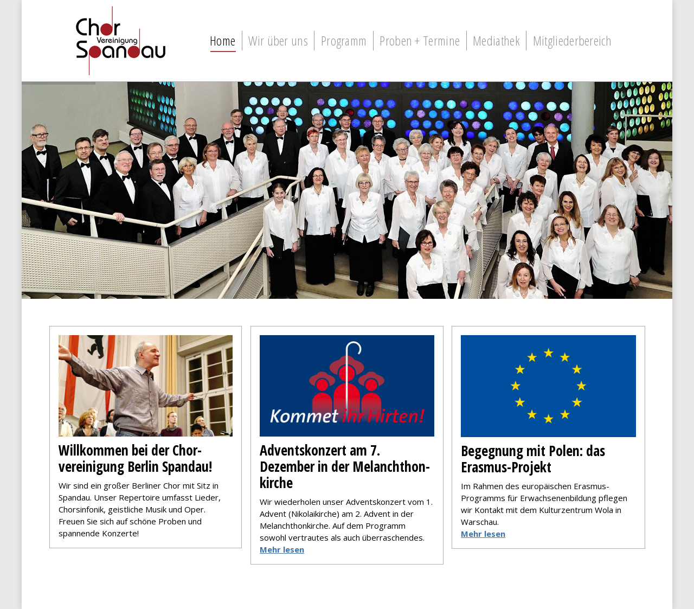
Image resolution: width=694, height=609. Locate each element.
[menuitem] (222, 40)
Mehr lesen (483, 533)
